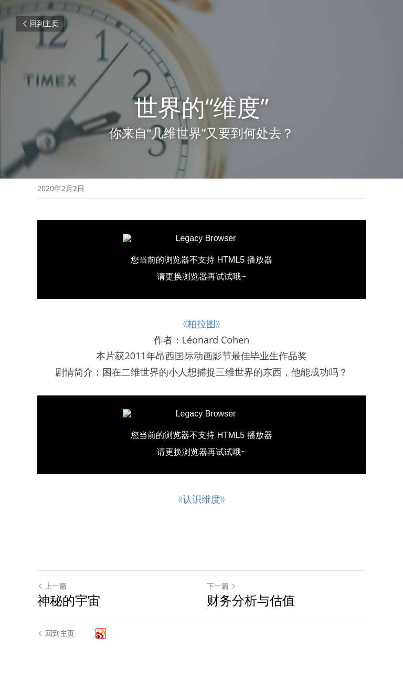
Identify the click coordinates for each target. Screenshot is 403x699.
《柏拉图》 (201, 323)
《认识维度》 (201, 499)
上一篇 (52, 586)
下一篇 (221, 586)
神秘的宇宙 (68, 600)
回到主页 (40, 23)
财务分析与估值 (251, 600)
